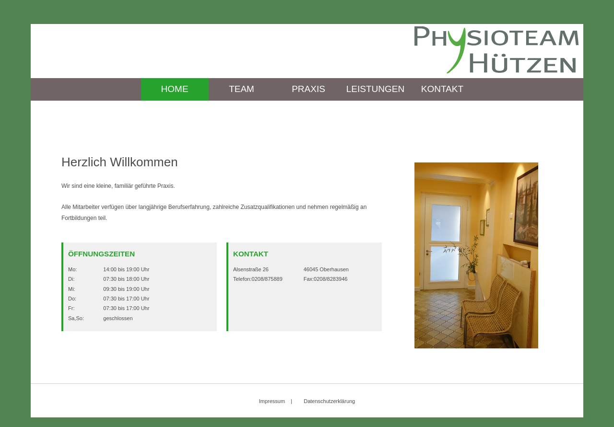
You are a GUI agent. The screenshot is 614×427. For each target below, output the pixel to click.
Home (175, 89)
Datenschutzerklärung (329, 401)
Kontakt (442, 89)
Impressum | (275, 401)
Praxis (308, 89)
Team (241, 89)
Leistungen (375, 89)
